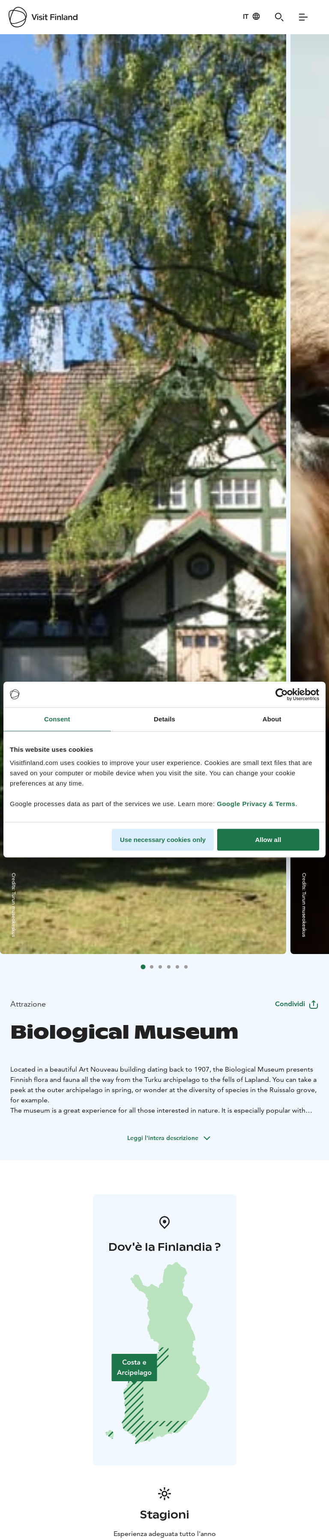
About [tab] (272, 719)
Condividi (297, 1003)
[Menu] (303, 17)
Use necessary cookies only (163, 839)
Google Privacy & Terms (256, 803)
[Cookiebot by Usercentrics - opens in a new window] (281, 694)
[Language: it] (251, 16)
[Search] (279, 17)
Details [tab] (164, 719)
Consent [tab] (57, 719)
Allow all (268, 839)
